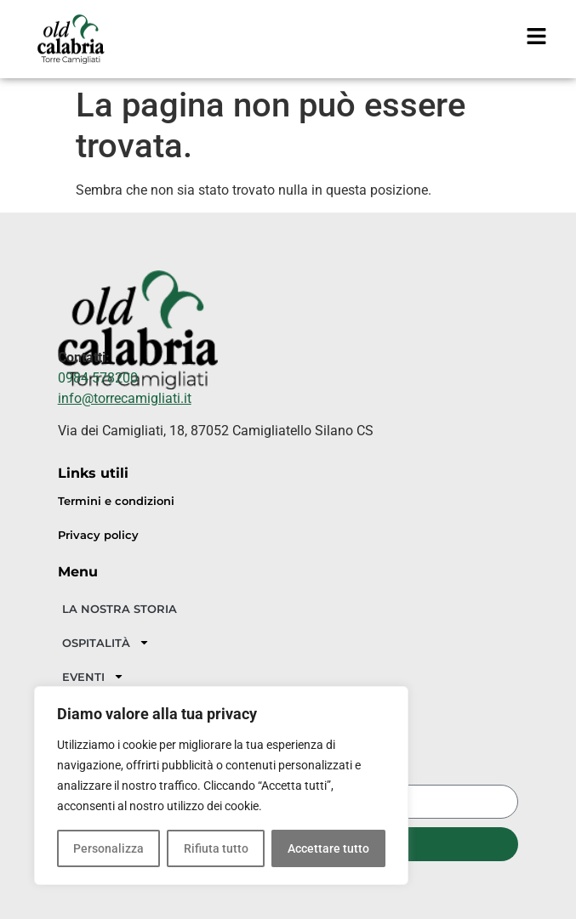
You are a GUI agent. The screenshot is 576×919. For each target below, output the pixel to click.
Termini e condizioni (116, 501)
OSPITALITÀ (106, 642)
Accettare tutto (328, 848)
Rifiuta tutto (215, 848)
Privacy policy (98, 535)
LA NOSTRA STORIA (119, 609)
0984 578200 (98, 378)
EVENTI (93, 676)
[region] (221, 785)
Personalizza (108, 848)
